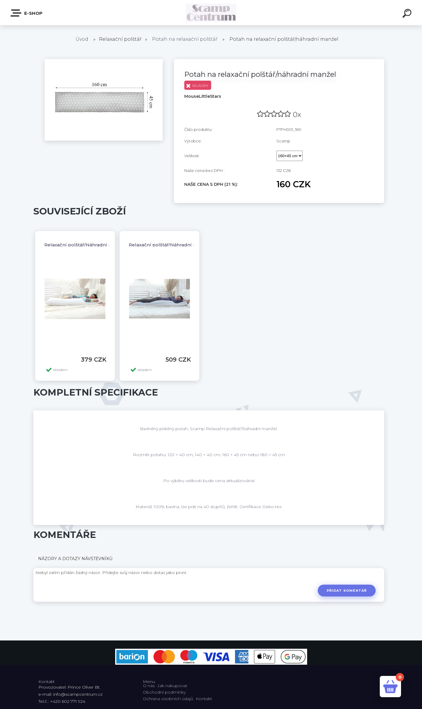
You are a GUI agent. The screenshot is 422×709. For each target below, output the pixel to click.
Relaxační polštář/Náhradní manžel (85, 244)
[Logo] (211, 12)
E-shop (27, 13)
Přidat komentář (347, 590)
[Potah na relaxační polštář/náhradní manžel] (104, 61)
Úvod (82, 39)
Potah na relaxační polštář (184, 39)
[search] (408, 14)
